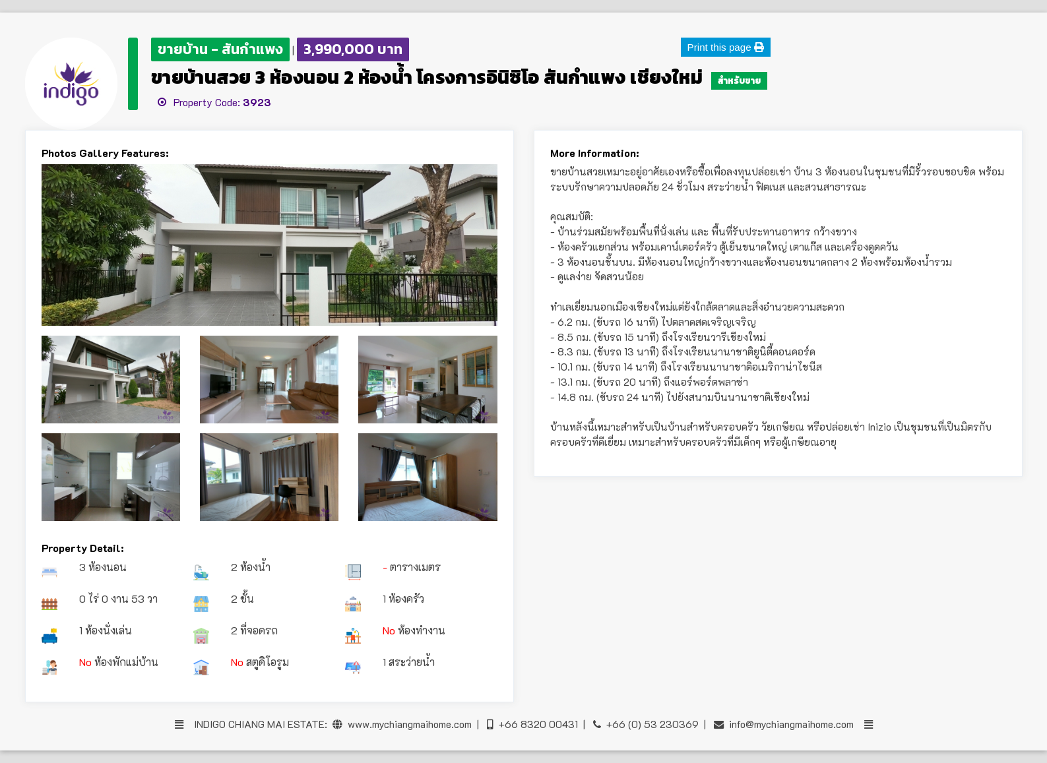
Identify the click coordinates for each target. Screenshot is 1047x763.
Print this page (725, 47)
